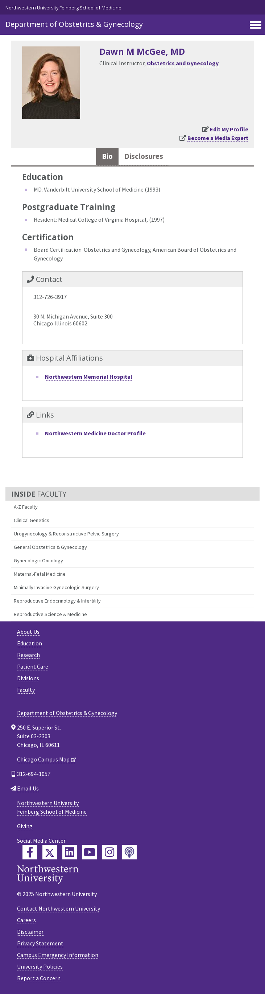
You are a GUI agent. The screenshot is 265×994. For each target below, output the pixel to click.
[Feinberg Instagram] (109, 852)
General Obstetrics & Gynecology (50, 547)
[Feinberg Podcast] (129, 852)
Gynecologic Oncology (38, 560)
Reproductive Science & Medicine (50, 614)
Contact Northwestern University (58, 908)
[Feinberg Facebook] (29, 852)
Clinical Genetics (31, 520)
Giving (25, 826)
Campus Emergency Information (57, 954)
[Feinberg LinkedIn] (69, 852)
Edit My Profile (229, 129)
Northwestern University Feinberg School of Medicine (63, 7)
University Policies (40, 966)
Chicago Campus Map (43, 759)
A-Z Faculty (26, 507)
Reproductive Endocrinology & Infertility (57, 600)
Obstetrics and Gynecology (183, 63)
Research (28, 654)
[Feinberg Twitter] (49, 852)
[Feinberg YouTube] (89, 852)
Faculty (26, 689)
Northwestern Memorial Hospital (88, 376)
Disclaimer (30, 931)
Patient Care (32, 666)
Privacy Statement (40, 943)
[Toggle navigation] (255, 25)
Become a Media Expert (217, 137)
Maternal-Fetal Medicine (40, 574)
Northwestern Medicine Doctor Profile (95, 433)
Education (29, 643)
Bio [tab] (107, 156)
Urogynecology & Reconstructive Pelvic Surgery (66, 533)
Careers (26, 920)
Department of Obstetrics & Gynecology (74, 24)
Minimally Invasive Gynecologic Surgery (56, 587)
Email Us (28, 788)
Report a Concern (39, 978)
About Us (28, 631)
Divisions (28, 678)
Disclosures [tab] (143, 156)
